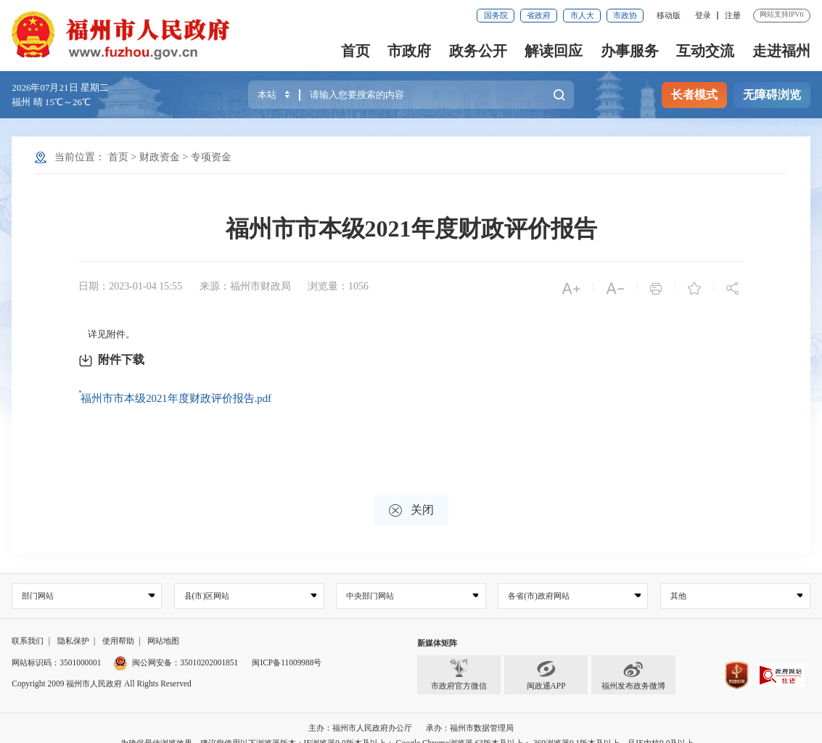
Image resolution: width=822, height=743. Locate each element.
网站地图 (163, 625)
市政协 (625, 15)
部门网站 (38, 580)
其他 (678, 580)
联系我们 (28, 625)
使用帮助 (118, 625)
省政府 (539, 15)
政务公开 (478, 51)
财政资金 (159, 157)
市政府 (409, 51)
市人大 (582, 15)
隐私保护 (73, 625)
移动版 (669, 15)
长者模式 (694, 95)
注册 (733, 15)
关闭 (411, 495)
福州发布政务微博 (633, 660)
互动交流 (705, 51)
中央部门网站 (370, 580)
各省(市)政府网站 (539, 580)
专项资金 (211, 157)
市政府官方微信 (459, 660)
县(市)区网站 (207, 580)
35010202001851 (209, 647)
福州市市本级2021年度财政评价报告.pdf (171, 390)
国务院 (496, 15)
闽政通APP (546, 660)
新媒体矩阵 (437, 627)
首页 (355, 51)
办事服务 (630, 51)
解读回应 (554, 51)
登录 (703, 15)
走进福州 (781, 51)
